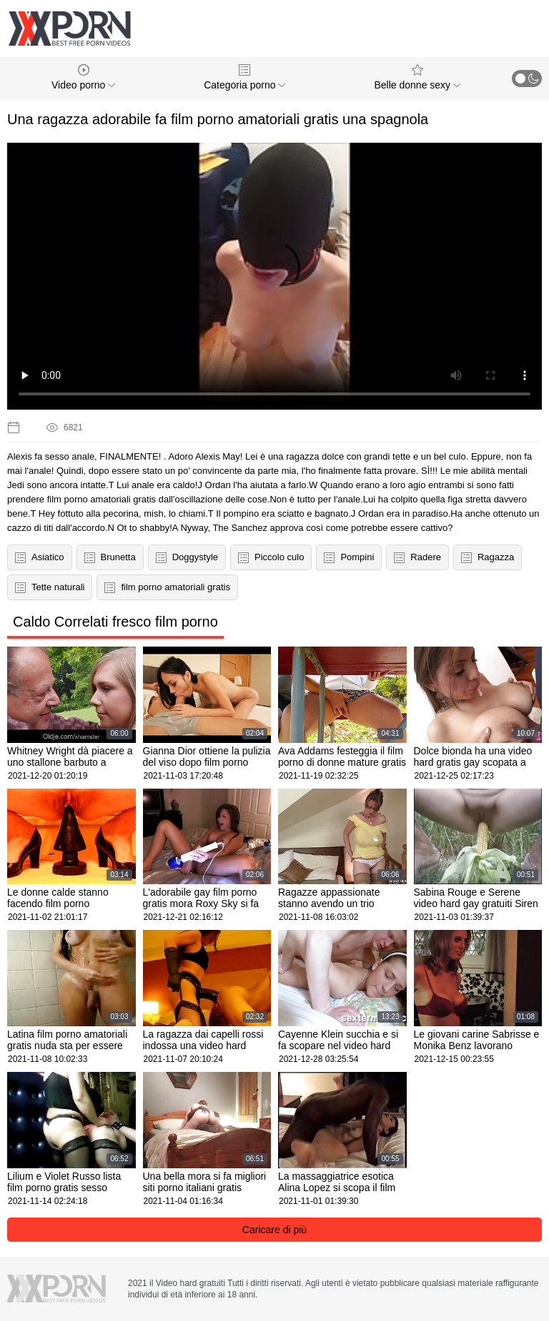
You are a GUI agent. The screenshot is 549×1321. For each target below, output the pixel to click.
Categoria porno (244, 77)
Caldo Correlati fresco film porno (115, 621)
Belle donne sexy (417, 77)
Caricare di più (274, 1229)
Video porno (83, 77)
